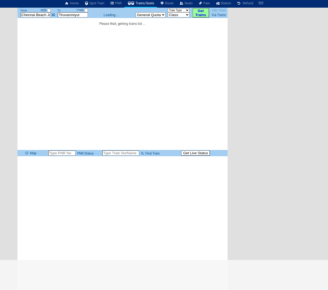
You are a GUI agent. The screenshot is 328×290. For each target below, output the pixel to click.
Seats (186, 3)
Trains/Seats (140, 3)
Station (223, 3)
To (58, 10)
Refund (245, 3)
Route (167, 3)
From (24, 10)
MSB (45, 10)
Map (31, 153)
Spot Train (94, 3)
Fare (204, 3)
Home (72, 3)
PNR (115, 3)
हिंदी (260, 3)
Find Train (150, 153)
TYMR (82, 10)
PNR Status (85, 153)
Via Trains (219, 15)
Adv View (218, 10)
